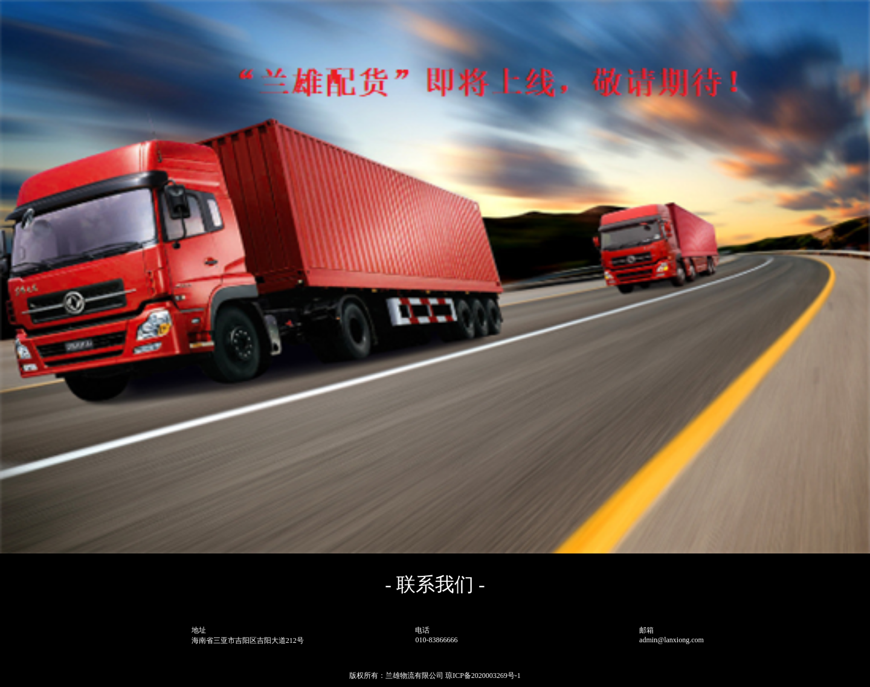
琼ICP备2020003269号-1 (483, 675)
